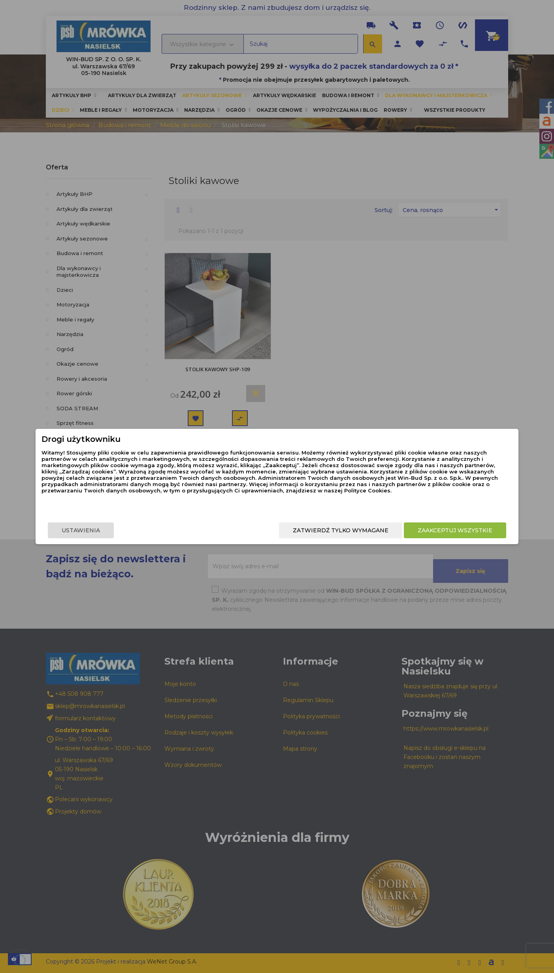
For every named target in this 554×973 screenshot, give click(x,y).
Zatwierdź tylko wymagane (292, 531)
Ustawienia (129, 531)
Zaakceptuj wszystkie (406, 531)
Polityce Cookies (270, 502)
